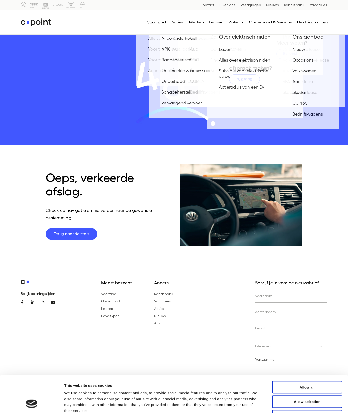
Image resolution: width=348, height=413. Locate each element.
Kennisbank (294, 5)
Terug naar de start (71, 233)
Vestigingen (251, 5)
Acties (159, 308)
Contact (207, 5)
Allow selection (307, 367)
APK (157, 323)
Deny (307, 382)
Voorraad (108, 294)
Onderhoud (110, 301)
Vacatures (318, 5)
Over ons (227, 5)
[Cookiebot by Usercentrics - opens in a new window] (31, 403)
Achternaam (265, 312)
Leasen (107, 308)
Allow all (307, 353)
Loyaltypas (110, 316)
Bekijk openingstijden (38, 293)
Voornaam (263, 296)
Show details (257, 403)
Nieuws (272, 5)
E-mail (260, 328)
